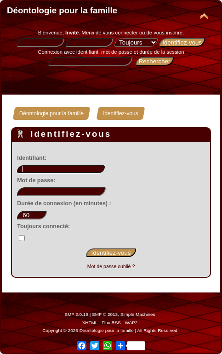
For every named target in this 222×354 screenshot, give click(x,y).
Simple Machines (137, 314)
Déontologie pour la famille (62, 10)
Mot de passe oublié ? (111, 266)
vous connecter (120, 32)
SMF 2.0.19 (76, 314)
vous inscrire (168, 32)
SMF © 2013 (105, 314)
